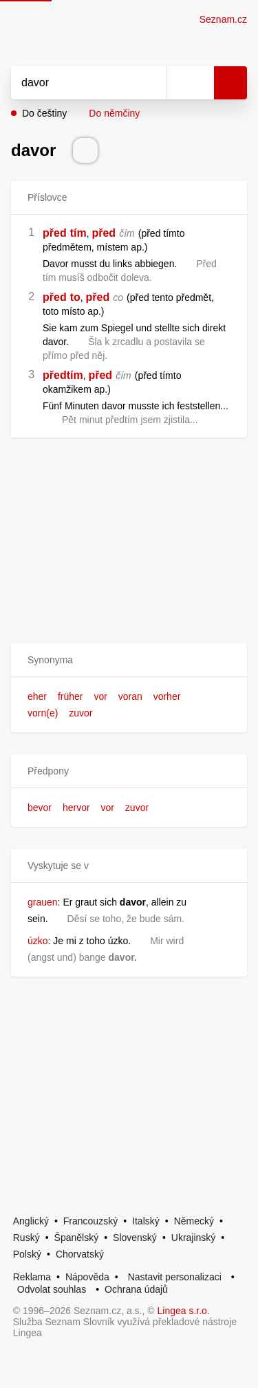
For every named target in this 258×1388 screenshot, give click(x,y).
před (55, 233)
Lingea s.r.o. (184, 1310)
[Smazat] (151, 82)
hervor (76, 807)
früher (70, 696)
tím (78, 233)
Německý (194, 1220)
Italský (146, 1220)
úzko (38, 940)
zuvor (80, 713)
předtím (63, 375)
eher (37, 696)
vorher (167, 696)
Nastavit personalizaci (175, 1276)
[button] (129, 660)
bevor (40, 807)
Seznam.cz (223, 19)
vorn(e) (43, 713)
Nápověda (87, 1276)
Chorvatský (80, 1254)
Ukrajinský (193, 1237)
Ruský (26, 1237)
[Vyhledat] (73, 82)
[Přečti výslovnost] (85, 150)
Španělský (76, 1237)
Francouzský (90, 1220)
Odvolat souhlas (51, 1289)
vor (100, 696)
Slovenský (135, 1237)
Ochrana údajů (136, 1289)
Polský (27, 1254)
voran (130, 696)
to (75, 297)
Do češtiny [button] (44, 113)
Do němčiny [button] (114, 113)
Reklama (32, 1276)
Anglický (31, 1220)
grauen (43, 902)
